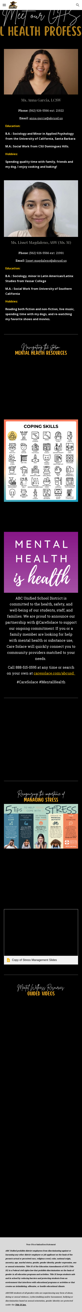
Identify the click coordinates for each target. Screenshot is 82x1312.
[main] (41, 100)
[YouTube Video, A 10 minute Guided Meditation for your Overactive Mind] (41, 1090)
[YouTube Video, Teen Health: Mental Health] (41, 391)
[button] (4, 5)
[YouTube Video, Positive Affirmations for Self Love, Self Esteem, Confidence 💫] (41, 1149)
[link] (41, 937)
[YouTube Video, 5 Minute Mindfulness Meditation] (41, 1031)
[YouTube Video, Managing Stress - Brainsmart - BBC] (41, 878)
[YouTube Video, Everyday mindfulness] (41, 1208)
